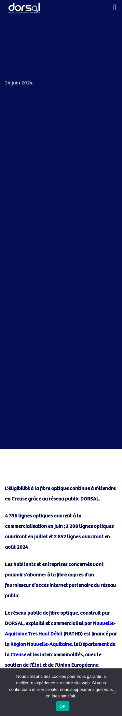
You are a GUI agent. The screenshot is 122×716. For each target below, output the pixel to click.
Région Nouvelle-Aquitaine (41, 644)
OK (63, 706)
